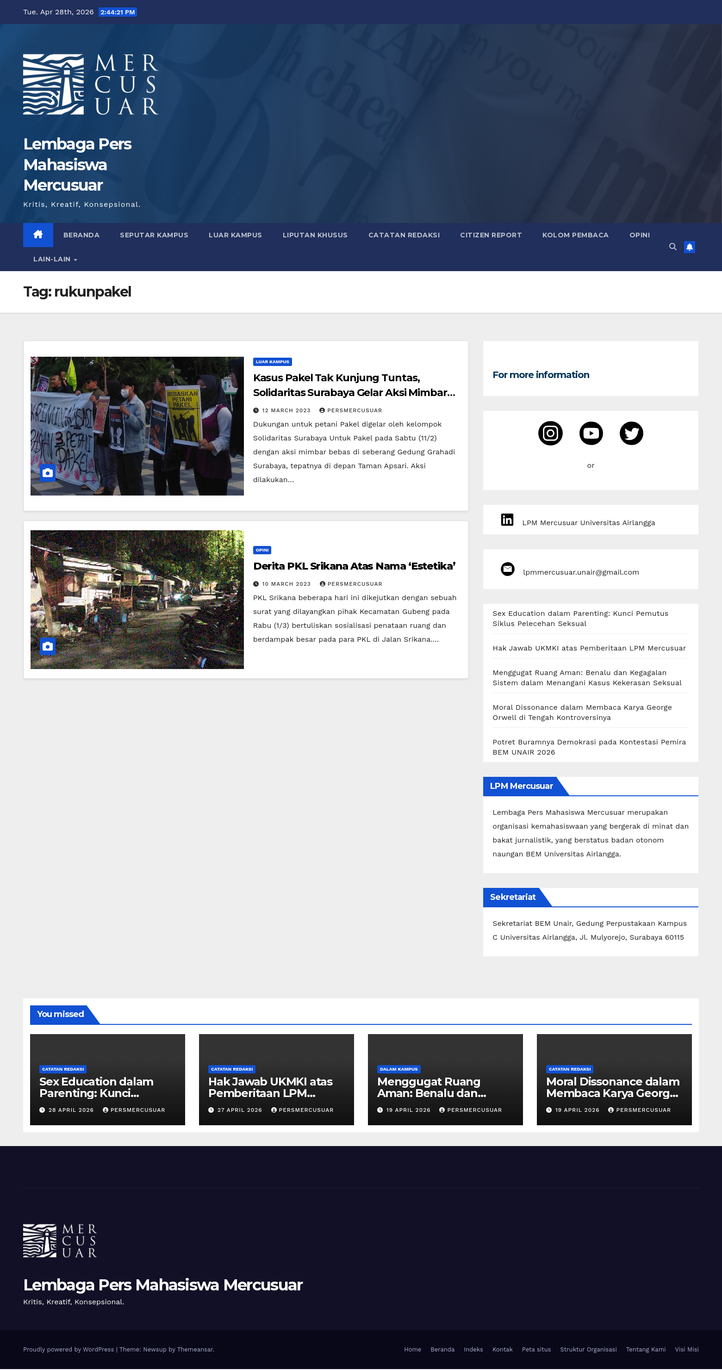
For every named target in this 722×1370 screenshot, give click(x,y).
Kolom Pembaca (575, 235)
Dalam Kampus (399, 1069)
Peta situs (536, 1350)
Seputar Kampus (154, 235)
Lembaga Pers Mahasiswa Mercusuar (77, 164)
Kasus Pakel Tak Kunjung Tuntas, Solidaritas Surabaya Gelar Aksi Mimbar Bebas (350, 393)
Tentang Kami (646, 1350)
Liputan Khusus (315, 235)
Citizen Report (491, 235)
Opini (639, 235)
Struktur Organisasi (588, 1350)
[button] (673, 246)
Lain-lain (53, 259)
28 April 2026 (72, 1111)
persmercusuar (350, 410)
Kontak (502, 1350)
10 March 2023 (287, 584)
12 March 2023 (287, 410)
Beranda (81, 235)
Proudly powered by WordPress (69, 1350)
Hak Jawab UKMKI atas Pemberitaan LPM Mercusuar (589, 649)
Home (412, 1350)
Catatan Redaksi (404, 235)
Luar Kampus (235, 235)
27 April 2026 (241, 1111)
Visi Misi (687, 1350)
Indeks (473, 1350)
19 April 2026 (409, 1111)
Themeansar (195, 1350)
